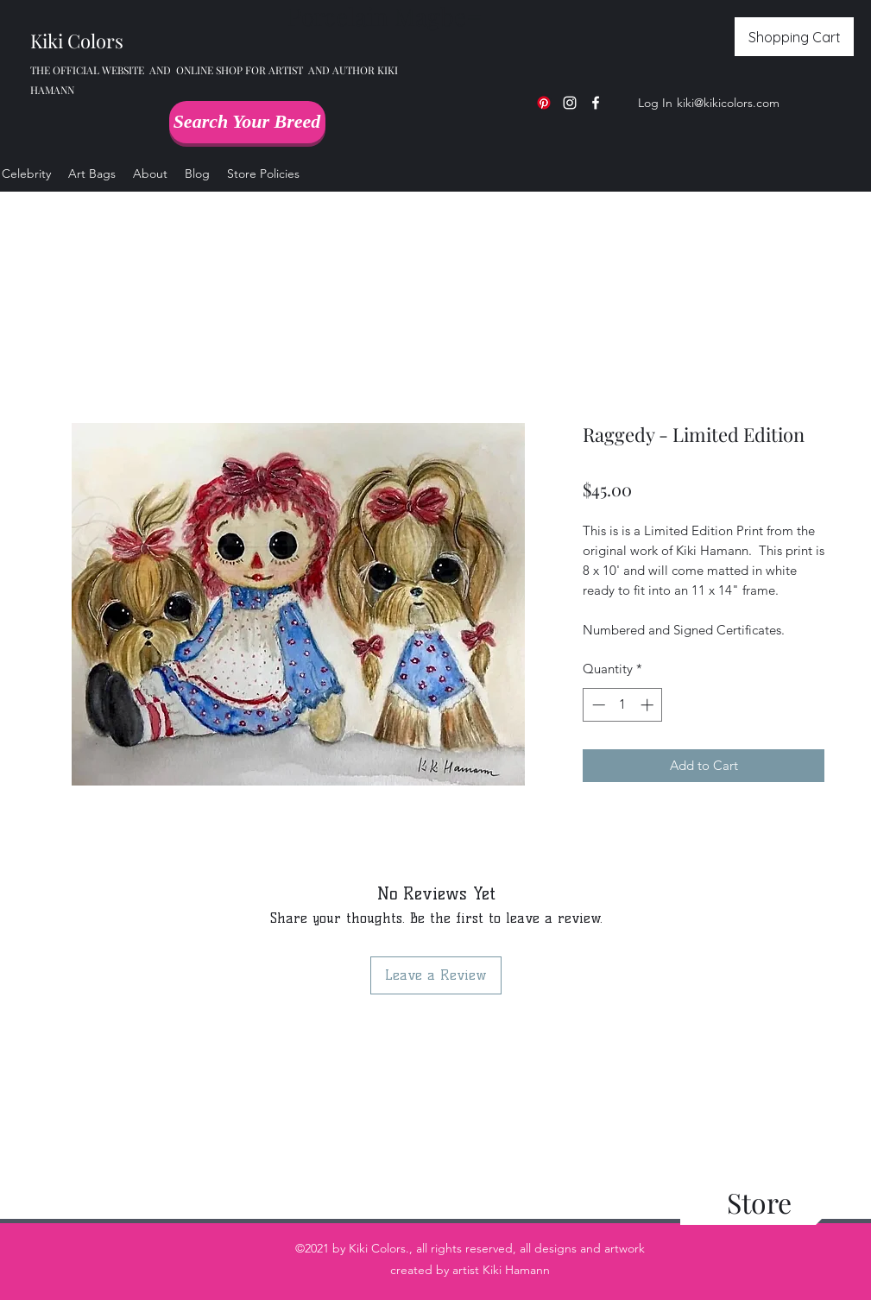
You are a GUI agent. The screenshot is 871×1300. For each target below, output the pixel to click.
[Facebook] (595, 102)
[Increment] (648, 705)
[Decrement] (597, 705)
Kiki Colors (76, 41)
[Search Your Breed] (247, 122)
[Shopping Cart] (794, 36)
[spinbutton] (623, 705)
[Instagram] (569, 102)
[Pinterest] (543, 102)
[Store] (758, 1203)
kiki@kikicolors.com (728, 102)
